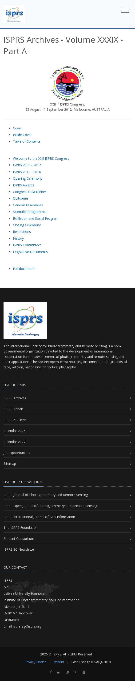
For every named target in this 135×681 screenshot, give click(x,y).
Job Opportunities (17, 452)
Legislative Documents (30, 252)
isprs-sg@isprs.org (27, 626)
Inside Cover (22, 134)
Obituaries (20, 198)
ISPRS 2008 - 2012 (27, 165)
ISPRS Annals (14, 409)
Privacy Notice (35, 662)
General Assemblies (28, 205)
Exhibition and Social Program (35, 218)
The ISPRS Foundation (21, 527)
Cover (17, 128)
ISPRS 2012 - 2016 (27, 172)
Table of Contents (26, 141)
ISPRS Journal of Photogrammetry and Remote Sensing (46, 494)
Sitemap (10, 463)
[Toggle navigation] (125, 10)
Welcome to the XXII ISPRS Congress (41, 158)
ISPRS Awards (23, 185)
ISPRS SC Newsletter (19, 549)
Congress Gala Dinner (29, 191)
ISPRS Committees (27, 245)
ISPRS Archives (15, 398)
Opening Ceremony (27, 178)
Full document (24, 268)
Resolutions (22, 231)
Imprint (58, 662)
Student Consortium (19, 538)
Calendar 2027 (14, 441)
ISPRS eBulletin (15, 420)
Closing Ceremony (27, 225)
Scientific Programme (29, 211)
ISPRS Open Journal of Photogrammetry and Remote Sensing (50, 505)
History (18, 238)
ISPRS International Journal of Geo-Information (39, 517)
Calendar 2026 (14, 430)
